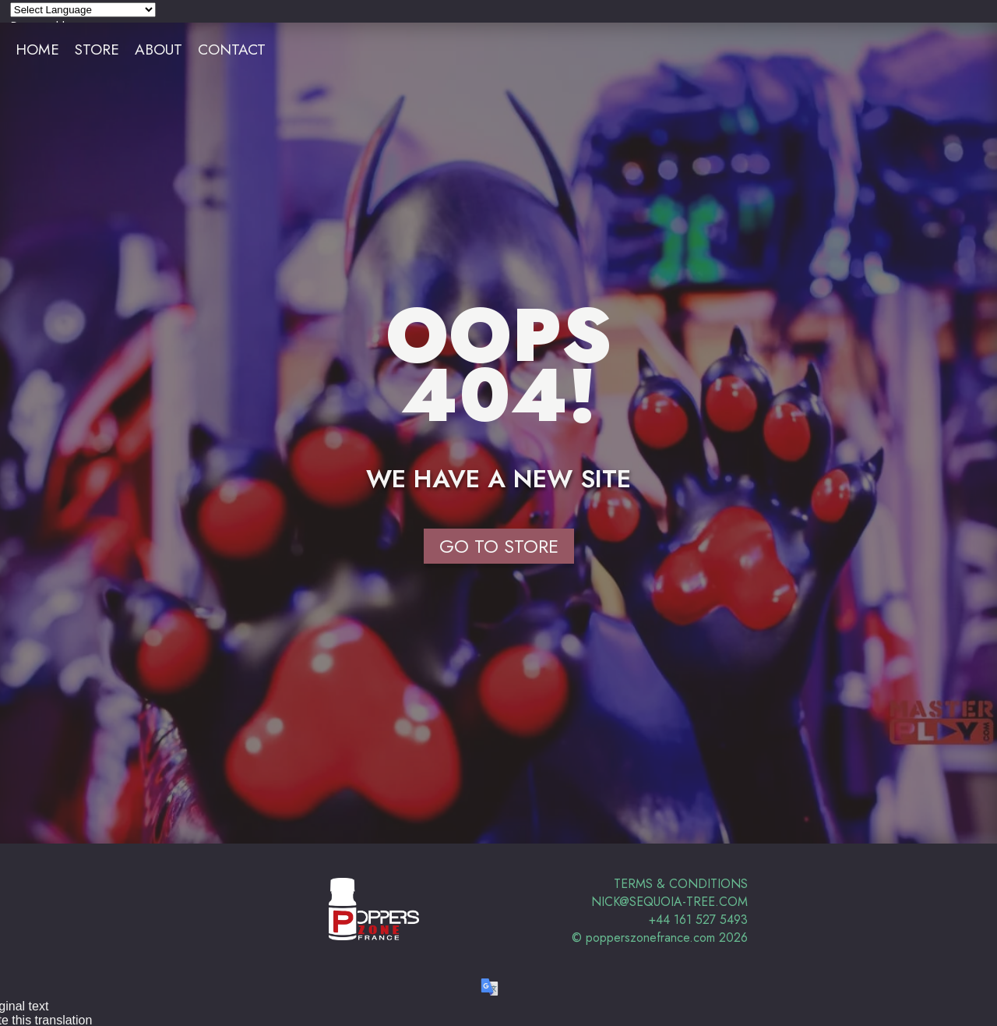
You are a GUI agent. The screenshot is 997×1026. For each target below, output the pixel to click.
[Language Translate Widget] (83, 9)
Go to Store (498, 546)
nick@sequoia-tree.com (669, 902)
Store (97, 49)
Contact (232, 49)
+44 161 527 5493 (698, 920)
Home (37, 49)
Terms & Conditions (681, 884)
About (158, 49)
